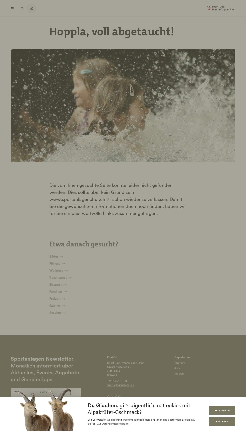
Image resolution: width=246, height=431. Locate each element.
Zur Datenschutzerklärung (113, 423)
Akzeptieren (222, 410)
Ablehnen (222, 421)
